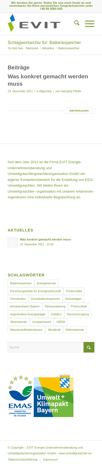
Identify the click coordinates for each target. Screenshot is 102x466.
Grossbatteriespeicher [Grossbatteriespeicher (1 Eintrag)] (45, 298)
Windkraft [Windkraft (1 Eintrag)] (54, 329)
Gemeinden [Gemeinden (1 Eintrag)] (18, 298)
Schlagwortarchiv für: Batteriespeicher (44, 42)
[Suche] (74, 24)
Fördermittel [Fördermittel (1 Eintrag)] (74, 291)
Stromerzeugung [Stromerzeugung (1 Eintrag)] (78, 314)
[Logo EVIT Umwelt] (42, 24)
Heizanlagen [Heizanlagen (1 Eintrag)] (73, 298)
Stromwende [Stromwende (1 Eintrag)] (18, 321)
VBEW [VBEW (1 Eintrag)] (60, 321)
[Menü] (86, 24)
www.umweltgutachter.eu (75, 453)
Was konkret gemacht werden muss (45, 239)
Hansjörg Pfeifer (71, 91)
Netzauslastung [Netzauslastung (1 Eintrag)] (55, 306)
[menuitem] (74, 24)
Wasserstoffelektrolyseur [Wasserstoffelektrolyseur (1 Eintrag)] (26, 329)
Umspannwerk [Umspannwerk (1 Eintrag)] (41, 321)
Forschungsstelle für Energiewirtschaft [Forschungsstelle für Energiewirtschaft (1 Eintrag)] (35, 291)
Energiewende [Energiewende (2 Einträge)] (46, 283)
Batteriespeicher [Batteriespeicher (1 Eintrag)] (21, 283)
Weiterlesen (78, 110)
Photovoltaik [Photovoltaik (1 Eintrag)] (79, 306)
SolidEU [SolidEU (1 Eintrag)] (56, 314)
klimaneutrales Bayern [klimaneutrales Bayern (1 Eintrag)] (25, 306)
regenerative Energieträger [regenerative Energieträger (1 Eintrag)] (28, 314)
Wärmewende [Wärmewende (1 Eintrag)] (75, 329)
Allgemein (45, 91)
